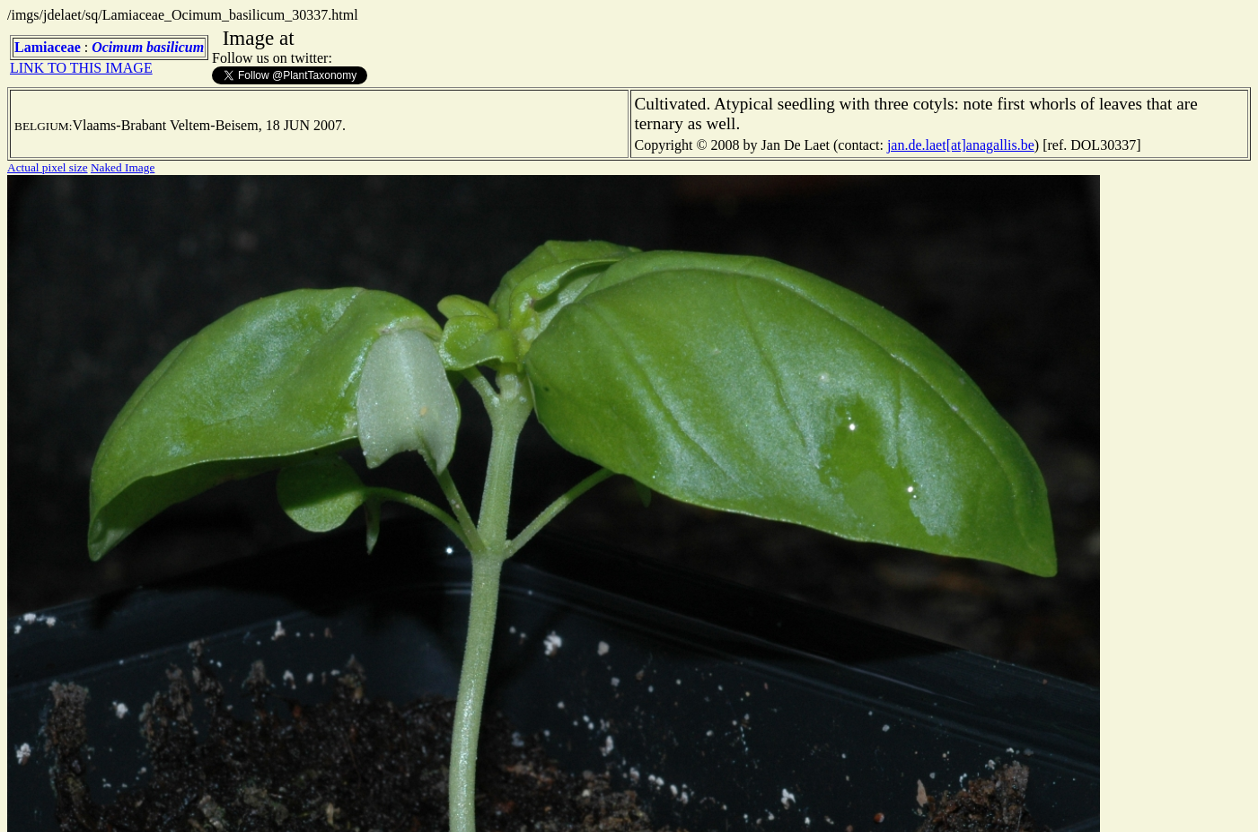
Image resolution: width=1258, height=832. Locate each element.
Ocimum (117, 47)
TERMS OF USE (896, 803)
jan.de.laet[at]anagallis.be (960, 145)
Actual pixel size (47, 167)
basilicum (175, 47)
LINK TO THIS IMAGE (81, 67)
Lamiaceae (47, 47)
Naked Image (122, 167)
